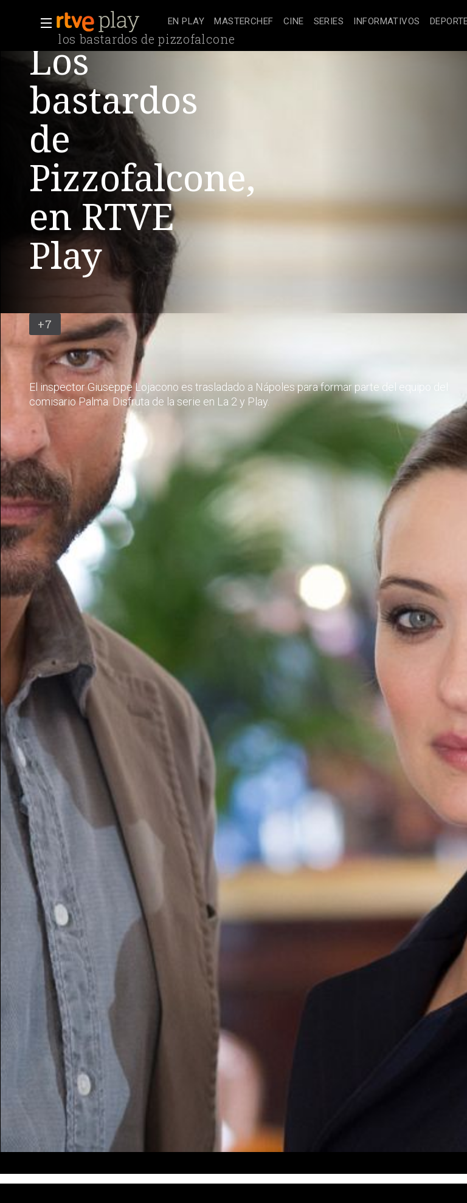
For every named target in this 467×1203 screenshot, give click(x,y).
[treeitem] (186, 22)
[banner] (109, 22)
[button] (42, 23)
